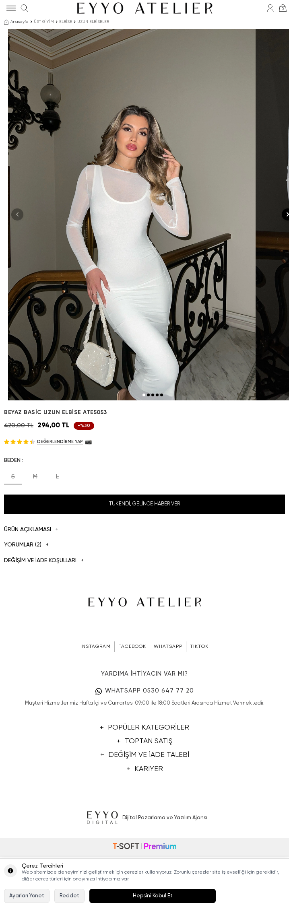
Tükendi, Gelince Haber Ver (144, 566)
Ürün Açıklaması (31, 592)
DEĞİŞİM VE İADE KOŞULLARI (44, 623)
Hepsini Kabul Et (153, 896)
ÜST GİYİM (44, 22)
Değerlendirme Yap (60, 503)
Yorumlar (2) (26, 607)
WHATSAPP (168, 709)
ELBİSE (65, 22)
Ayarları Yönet (26, 896)
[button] (143, 457)
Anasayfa (16, 22)
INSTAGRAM (96, 709)
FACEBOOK (132, 709)
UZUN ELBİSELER (93, 22)
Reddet (69, 896)
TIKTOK (199, 709)
